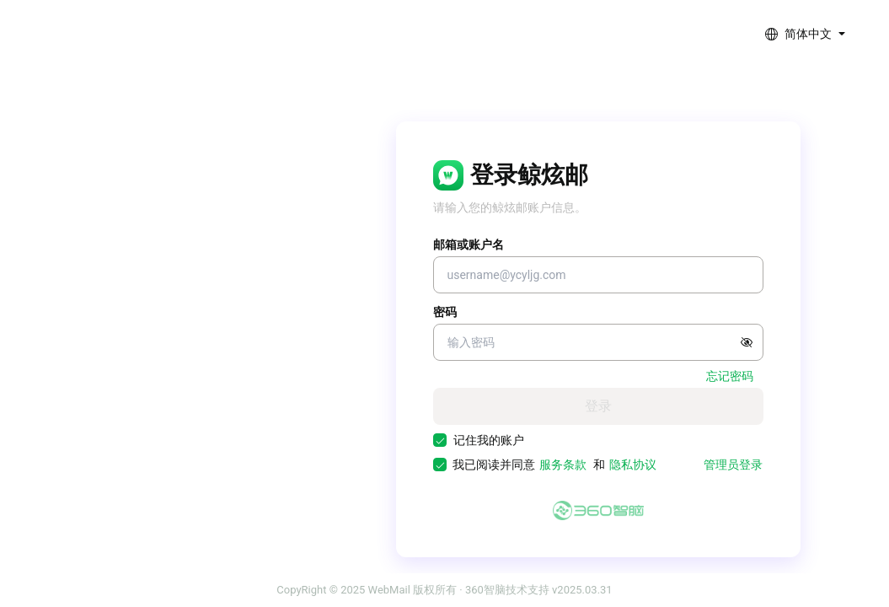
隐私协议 (632, 464)
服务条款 (562, 464)
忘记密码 (729, 376)
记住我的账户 (488, 440)
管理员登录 (733, 464)
